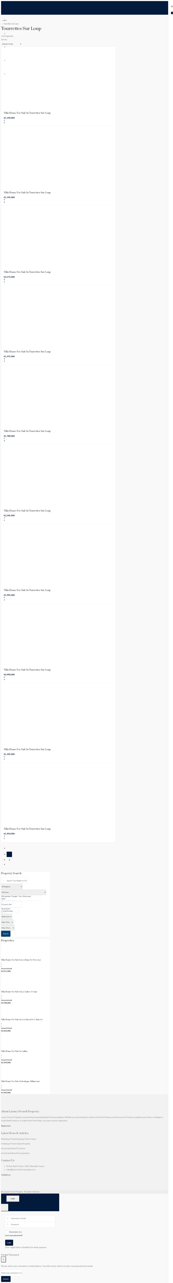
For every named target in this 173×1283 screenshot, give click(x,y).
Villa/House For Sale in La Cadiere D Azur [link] (19, 992)
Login (9, 1243)
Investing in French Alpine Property (15, 1144)
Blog (11, 60)
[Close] (5, 1207)
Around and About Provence (13, 1148)
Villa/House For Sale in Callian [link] (14, 1051)
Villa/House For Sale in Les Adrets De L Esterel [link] (21, 1019)
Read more (5, 1126)
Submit (6, 1279)
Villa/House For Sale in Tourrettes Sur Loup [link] (27, 113)
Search (6, 934)
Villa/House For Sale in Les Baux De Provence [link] (21, 960)
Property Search (16, 33)
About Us (13, 47)
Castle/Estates (10, 911)
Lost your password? (14, 1235)
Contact (12, 74)
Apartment (10, 909)
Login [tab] (13, 1199)
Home (11, 20)
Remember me (13, 1232)
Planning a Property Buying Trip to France (18, 1139)
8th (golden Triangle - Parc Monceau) (21, 896)
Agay (21, 899)
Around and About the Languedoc (15, 1153)
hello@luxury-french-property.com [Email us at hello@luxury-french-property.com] (21, 1170)
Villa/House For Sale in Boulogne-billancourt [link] (20, 1081)
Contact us (5, 1175)
